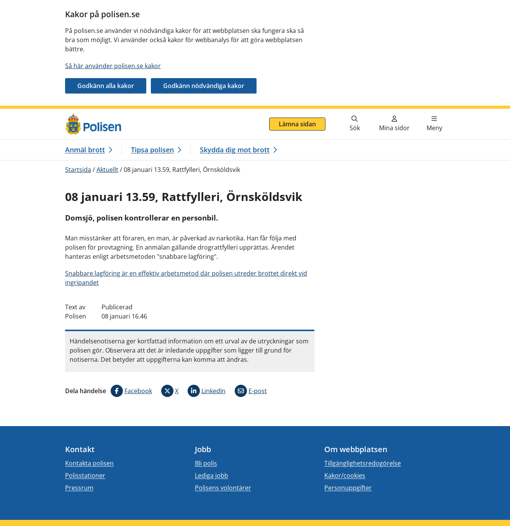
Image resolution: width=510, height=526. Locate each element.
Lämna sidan (297, 124)
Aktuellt (107, 169)
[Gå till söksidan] (354, 124)
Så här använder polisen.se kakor (113, 66)
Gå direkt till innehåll (35, 113)
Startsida (78, 169)
